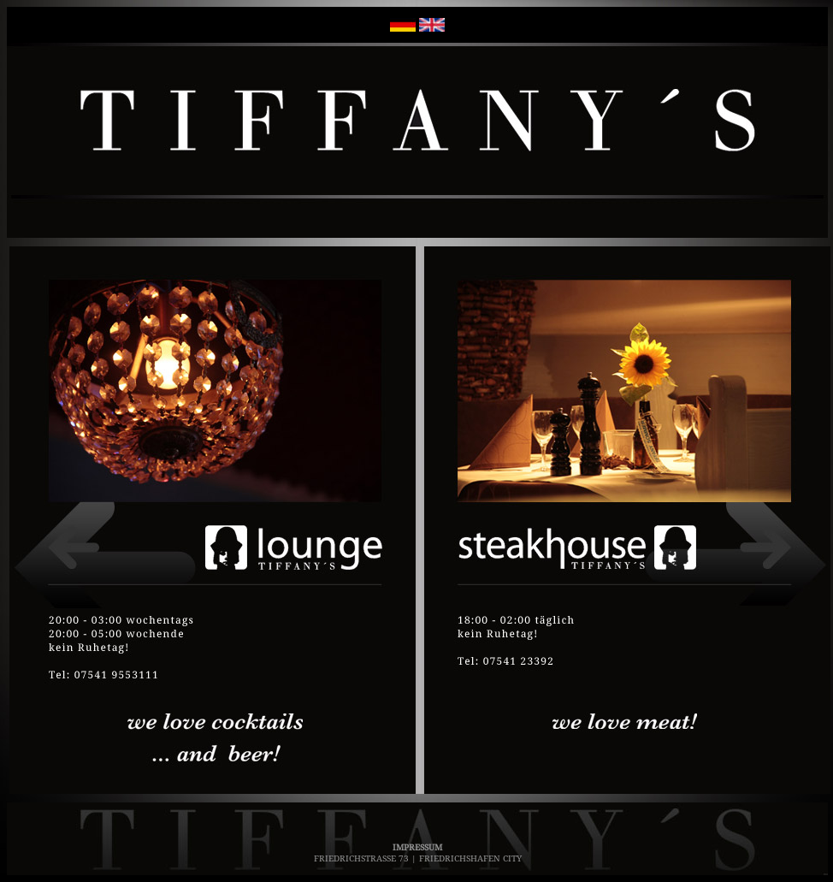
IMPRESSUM (417, 847)
